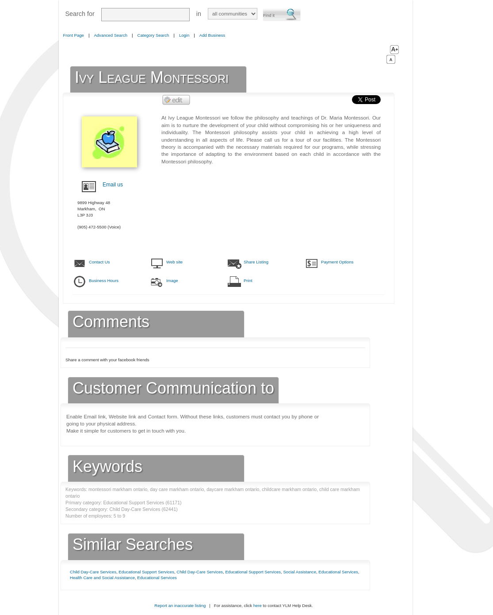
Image (172, 280)
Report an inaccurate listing (180, 605)
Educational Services (338, 571)
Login (184, 35)
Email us (113, 185)
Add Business (212, 35)
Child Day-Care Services (93, 571)
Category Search (153, 35)
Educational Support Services (146, 571)
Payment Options (337, 261)
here (257, 605)
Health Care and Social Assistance (102, 577)
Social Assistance (299, 571)
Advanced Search (110, 35)
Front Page (73, 35)
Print (248, 280)
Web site (174, 261)
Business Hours (103, 280)
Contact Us (99, 261)
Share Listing (256, 261)
